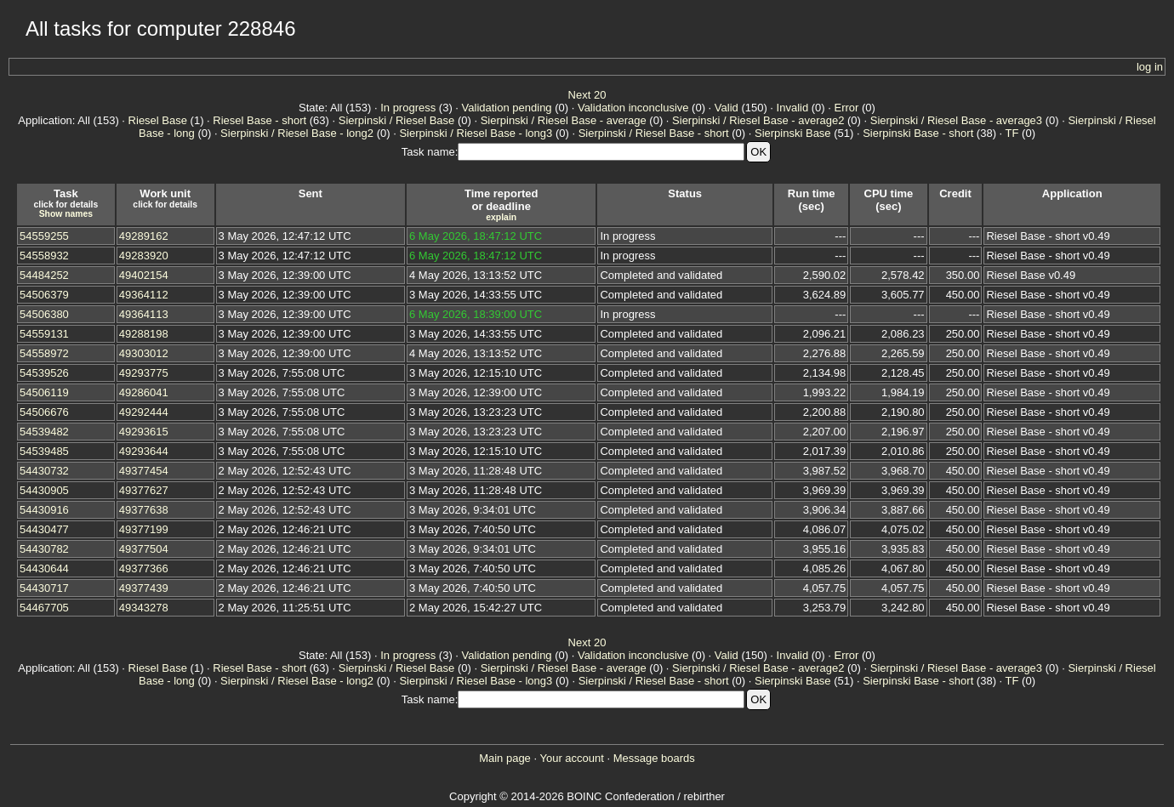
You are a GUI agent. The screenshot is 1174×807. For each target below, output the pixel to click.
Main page (505, 758)
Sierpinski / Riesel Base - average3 (956, 120)
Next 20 (587, 94)
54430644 (44, 568)
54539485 (44, 451)
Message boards (654, 758)
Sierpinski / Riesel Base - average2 (758, 120)
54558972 (44, 353)
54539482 (44, 431)
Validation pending (507, 107)
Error (847, 107)
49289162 (143, 236)
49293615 (143, 431)
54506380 (44, 314)
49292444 (143, 412)
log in (1150, 66)
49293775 (143, 373)
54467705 (44, 607)
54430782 (44, 549)
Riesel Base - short (259, 120)
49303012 (143, 353)
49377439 (143, 588)
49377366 (143, 568)
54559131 (44, 333)
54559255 (44, 236)
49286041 (143, 392)
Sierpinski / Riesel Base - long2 (296, 133)
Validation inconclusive (633, 107)
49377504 (143, 549)
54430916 (44, 509)
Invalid (793, 107)
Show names (66, 214)
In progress (408, 107)
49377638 (143, 509)
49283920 (143, 255)
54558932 (44, 255)
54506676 (44, 412)
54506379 (44, 294)
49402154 (143, 275)
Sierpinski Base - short (918, 133)
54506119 (44, 392)
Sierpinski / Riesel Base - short (653, 133)
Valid (726, 107)
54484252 (44, 275)
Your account (571, 758)
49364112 (143, 294)
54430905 (44, 490)
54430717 (44, 588)
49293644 (143, 451)
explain (501, 217)
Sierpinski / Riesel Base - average (564, 120)
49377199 (143, 529)
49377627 (143, 490)
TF (1012, 133)
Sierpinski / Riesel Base (397, 120)
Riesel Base (157, 120)
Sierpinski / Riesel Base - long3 (475, 133)
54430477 (44, 529)
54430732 (44, 470)
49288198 (143, 333)
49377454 (143, 470)
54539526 (44, 373)
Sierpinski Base (793, 133)
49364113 (143, 314)
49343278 (143, 607)
